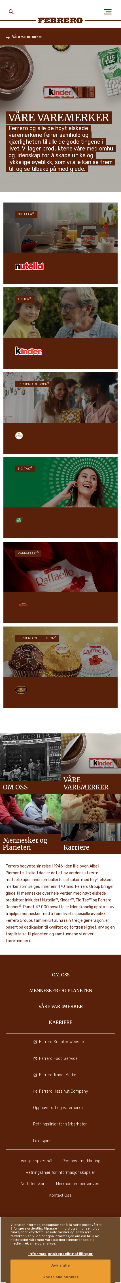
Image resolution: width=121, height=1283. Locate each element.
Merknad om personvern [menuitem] (78, 1183)
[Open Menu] (109, 12)
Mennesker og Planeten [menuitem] (60, 990)
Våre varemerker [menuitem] (61, 1006)
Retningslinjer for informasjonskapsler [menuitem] (60, 1172)
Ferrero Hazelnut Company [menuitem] (60, 1091)
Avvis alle (60, 1265)
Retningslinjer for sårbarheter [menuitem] (60, 1124)
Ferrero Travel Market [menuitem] (55, 1075)
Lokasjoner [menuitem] (43, 1140)
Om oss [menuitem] (60, 975)
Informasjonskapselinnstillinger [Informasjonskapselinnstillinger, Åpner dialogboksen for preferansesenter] (60, 1254)
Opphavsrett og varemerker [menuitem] (58, 1107)
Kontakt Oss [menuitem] (60, 1195)
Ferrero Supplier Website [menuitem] (58, 1041)
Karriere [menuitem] (60, 1022)
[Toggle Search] (11, 12)
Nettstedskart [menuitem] (33, 1183)
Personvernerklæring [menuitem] (81, 1161)
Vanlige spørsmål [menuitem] (36, 1161)
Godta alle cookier (60, 1277)
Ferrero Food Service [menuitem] (55, 1058)
